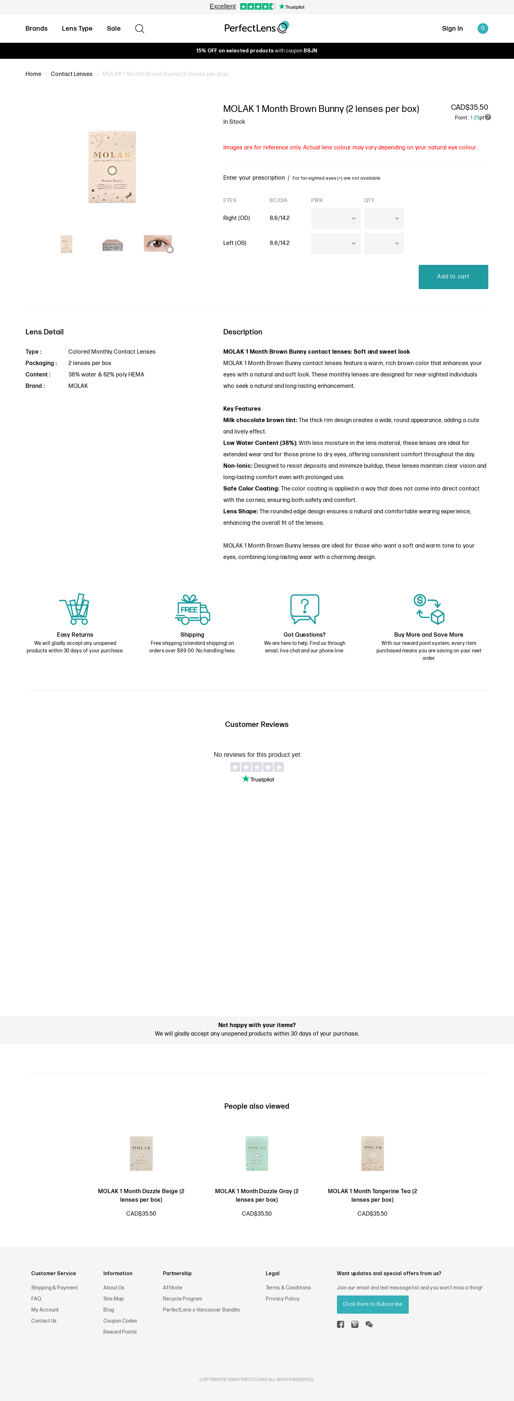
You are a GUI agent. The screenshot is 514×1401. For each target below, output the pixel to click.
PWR (317, 200)
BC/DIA (279, 200)
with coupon (257, 51)
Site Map (114, 1299)
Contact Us (44, 1321)
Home (33, 74)
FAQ (36, 1299)
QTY (369, 200)
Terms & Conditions (288, 1288)
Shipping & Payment (54, 1288)
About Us (114, 1288)
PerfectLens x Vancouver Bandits (202, 1310)
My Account (45, 1310)
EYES (230, 200)
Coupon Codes (120, 1321)
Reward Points (120, 1332)
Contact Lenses (72, 74)
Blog (109, 1310)
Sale (114, 28)
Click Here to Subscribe (373, 1304)
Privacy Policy (282, 1299)
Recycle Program (182, 1299)
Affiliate (173, 1288)
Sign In (452, 28)
